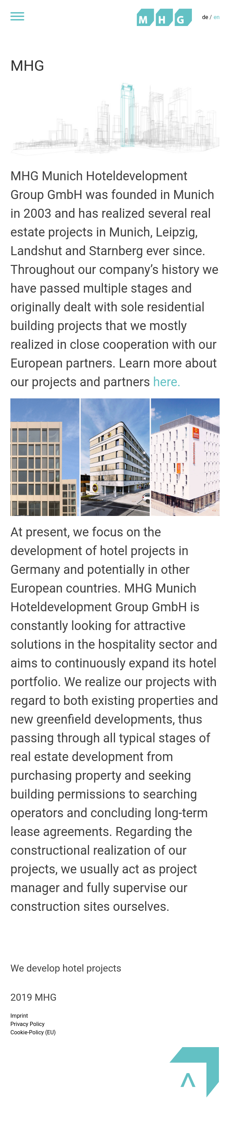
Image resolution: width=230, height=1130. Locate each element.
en (217, 17)
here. (166, 382)
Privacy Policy (27, 1024)
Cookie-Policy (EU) (33, 1032)
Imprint (19, 1015)
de (205, 17)
